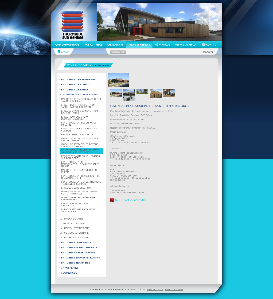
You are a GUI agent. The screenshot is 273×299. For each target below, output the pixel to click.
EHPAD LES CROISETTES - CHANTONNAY (74, 204)
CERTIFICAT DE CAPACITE (130, 199)
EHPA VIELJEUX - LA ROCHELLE (77, 134)
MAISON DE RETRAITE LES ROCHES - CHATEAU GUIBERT (80, 139)
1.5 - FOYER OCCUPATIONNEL (75, 237)
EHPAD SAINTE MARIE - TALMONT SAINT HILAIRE (78, 210)
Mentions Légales (155, 289)
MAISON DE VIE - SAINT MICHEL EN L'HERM (79, 171)
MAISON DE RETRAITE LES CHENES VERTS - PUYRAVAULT (79, 192)
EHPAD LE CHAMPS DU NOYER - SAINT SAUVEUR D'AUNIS (81, 112)
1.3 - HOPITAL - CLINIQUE (72, 223)
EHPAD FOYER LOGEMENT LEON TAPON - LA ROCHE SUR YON (78, 106)
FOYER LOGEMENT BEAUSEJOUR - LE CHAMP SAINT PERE (80, 177)
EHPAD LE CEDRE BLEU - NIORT (77, 188)
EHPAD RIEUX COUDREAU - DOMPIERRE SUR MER (75, 118)
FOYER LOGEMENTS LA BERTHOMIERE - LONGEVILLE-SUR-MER (81, 183)
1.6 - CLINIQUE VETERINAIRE (74, 233)
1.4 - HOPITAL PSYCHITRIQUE (74, 228)
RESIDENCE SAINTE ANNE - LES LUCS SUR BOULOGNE (80, 157)
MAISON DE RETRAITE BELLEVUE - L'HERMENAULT (79, 198)
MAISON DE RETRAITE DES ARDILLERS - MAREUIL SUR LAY (81, 100)
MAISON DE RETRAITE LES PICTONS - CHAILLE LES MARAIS (80, 145)
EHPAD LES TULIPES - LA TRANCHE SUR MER (79, 129)
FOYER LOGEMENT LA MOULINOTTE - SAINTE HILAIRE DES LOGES (80, 151)
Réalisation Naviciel (174, 289)
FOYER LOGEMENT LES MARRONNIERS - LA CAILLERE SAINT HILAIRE (80, 164)
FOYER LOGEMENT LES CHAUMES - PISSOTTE (79, 124)
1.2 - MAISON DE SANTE (72, 219)
